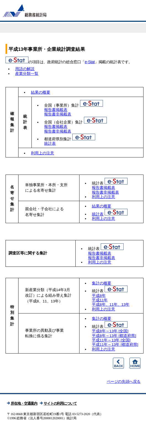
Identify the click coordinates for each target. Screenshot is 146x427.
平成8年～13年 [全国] (110, 331)
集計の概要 (101, 283)
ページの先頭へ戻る (123, 381)
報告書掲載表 (55, 110)
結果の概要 (40, 92)
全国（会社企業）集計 (63, 122)
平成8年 (99, 296)
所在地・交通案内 (24, 403)
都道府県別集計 (57, 139)
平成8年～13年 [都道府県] (114, 336)
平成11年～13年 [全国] (111, 340)
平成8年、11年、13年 (110, 304)
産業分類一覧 (26, 73)
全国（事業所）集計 (61, 105)
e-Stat (90, 62)
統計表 (50, 143)
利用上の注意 (42, 153)
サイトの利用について (60, 403)
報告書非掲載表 (57, 114)
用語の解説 (24, 69)
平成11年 (100, 300)
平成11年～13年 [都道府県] (115, 344)
